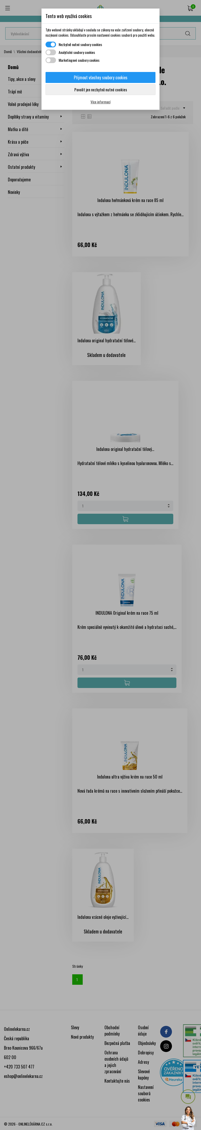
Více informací (100, 101)
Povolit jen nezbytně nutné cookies (100, 89)
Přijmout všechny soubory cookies (100, 77)
